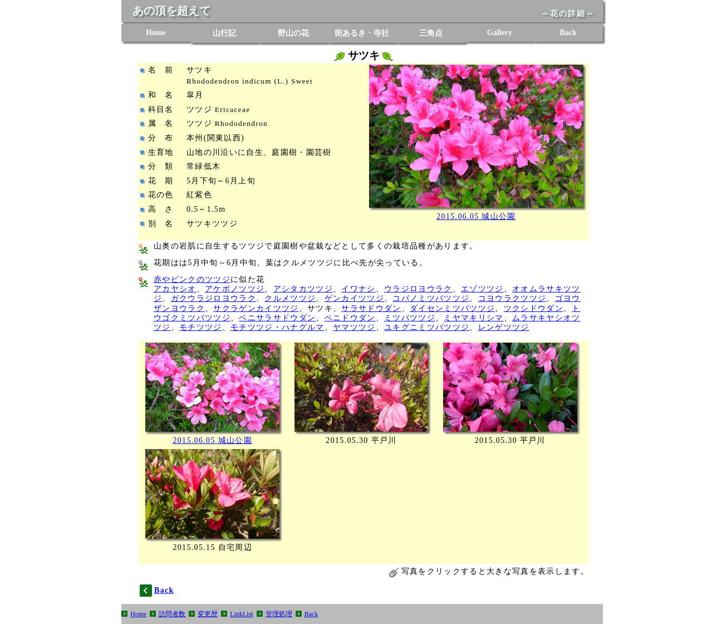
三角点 (431, 33)
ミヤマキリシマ (473, 318)
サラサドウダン (371, 308)
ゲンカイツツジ (354, 298)
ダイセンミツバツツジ (452, 308)
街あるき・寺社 (362, 33)
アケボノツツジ (234, 289)
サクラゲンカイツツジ (255, 308)
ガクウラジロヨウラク (213, 298)
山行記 (224, 33)
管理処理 (279, 614)
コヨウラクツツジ (512, 298)
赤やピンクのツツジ (192, 279)
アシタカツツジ (303, 289)
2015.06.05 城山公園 (476, 216)
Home (156, 32)
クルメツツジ (290, 298)
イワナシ (358, 289)
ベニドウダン (350, 318)
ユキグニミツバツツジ (426, 327)
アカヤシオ (175, 289)
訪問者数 (172, 614)
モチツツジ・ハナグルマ (277, 327)
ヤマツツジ (354, 327)
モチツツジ (200, 327)
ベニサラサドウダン (277, 318)
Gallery (499, 32)
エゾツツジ (482, 289)
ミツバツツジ (409, 318)
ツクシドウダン (533, 308)
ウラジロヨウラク (418, 289)
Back (568, 32)
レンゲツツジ (503, 327)
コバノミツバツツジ (430, 298)
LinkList (241, 614)
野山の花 (293, 33)
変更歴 (208, 614)
